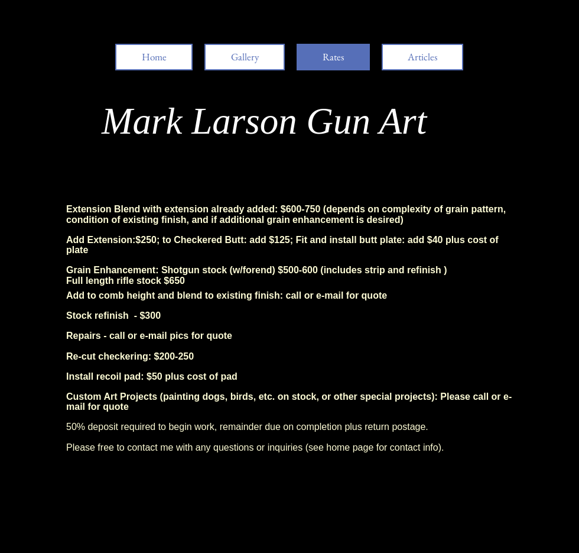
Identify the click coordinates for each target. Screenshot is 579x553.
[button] (422, 57)
